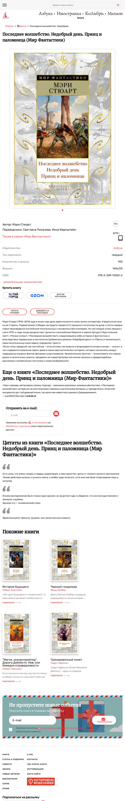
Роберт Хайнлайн (12, 590)
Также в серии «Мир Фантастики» (26, 236)
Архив (5, 789)
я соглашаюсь (39, 422)
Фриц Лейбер (58, 590)
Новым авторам (11, 774)
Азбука (45, 14)
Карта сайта (34, 774)
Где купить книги (37, 764)
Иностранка (68, 14)
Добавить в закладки (42, 312)
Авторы (6, 769)
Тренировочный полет (66, 659)
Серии (5, 784)
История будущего (15, 586)
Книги (80, 18)
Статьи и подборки (13, 759)
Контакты (32, 759)
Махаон (115, 14)
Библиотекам (9, 779)
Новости (7, 764)
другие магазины (60, 295)
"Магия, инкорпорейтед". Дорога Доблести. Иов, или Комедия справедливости (21, 662)
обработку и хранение (18, 426)
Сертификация (35, 769)
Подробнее (11, 603)
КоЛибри (94, 14)
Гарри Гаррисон (59, 663)
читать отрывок (14, 312)
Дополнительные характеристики (22, 282)
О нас (30, 755)
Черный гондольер (64, 586)
